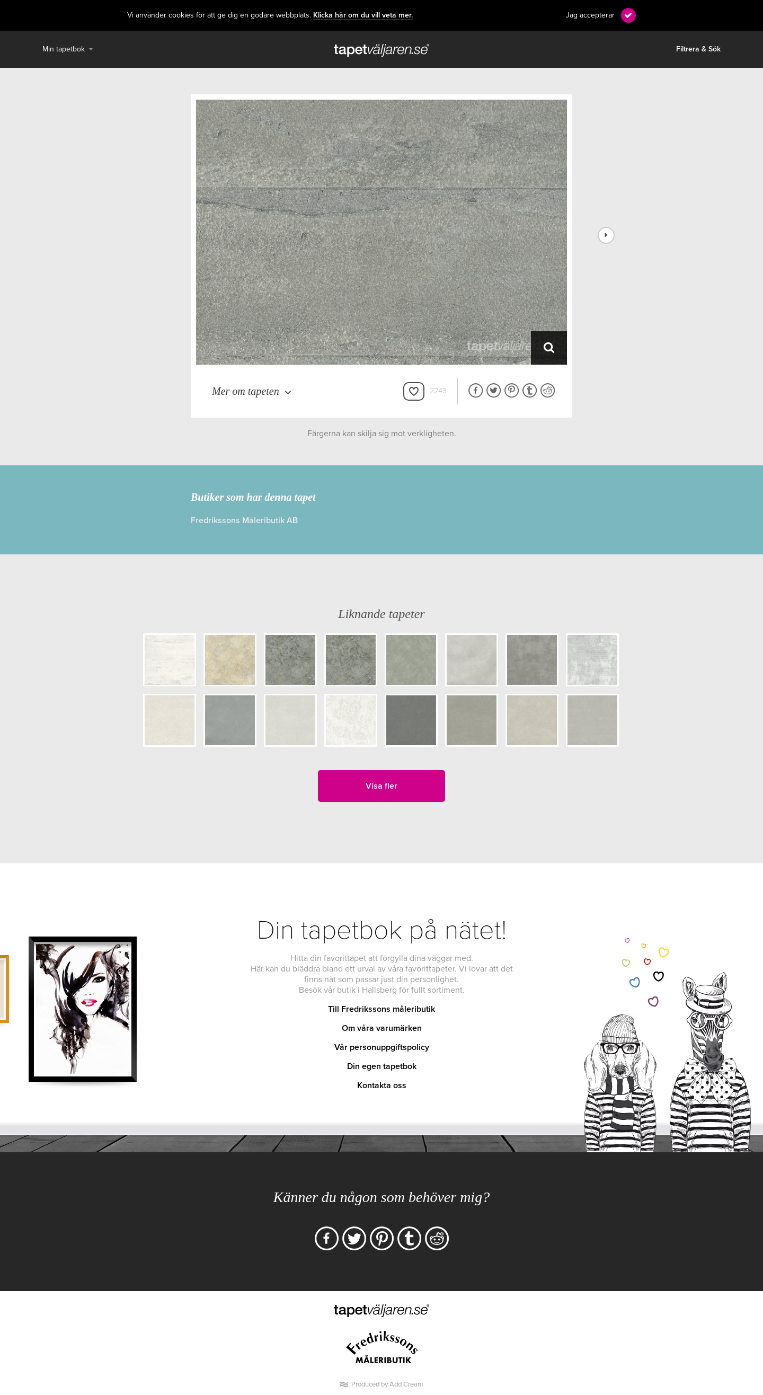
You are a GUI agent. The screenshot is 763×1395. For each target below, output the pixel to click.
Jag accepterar (590, 15)
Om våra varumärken (382, 1028)
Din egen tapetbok (381, 1066)
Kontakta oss (381, 1085)
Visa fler (381, 786)
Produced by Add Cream (387, 1384)
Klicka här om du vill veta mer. (363, 15)
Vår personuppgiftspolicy (381, 1047)
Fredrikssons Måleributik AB (244, 520)
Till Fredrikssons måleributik (381, 1009)
